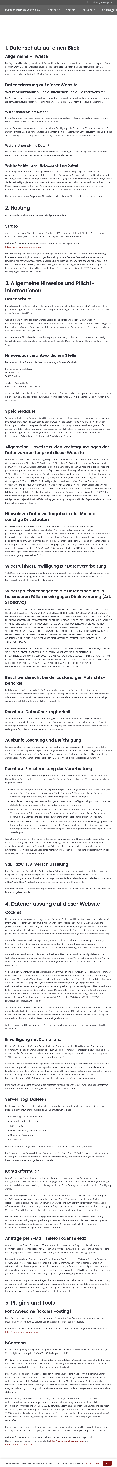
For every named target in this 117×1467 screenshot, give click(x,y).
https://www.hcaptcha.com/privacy (67, 1441)
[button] (102, 2)
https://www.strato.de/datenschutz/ (22, 247)
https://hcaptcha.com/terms (19, 1444)
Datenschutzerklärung (93, 1463)
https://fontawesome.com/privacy (21, 1332)
